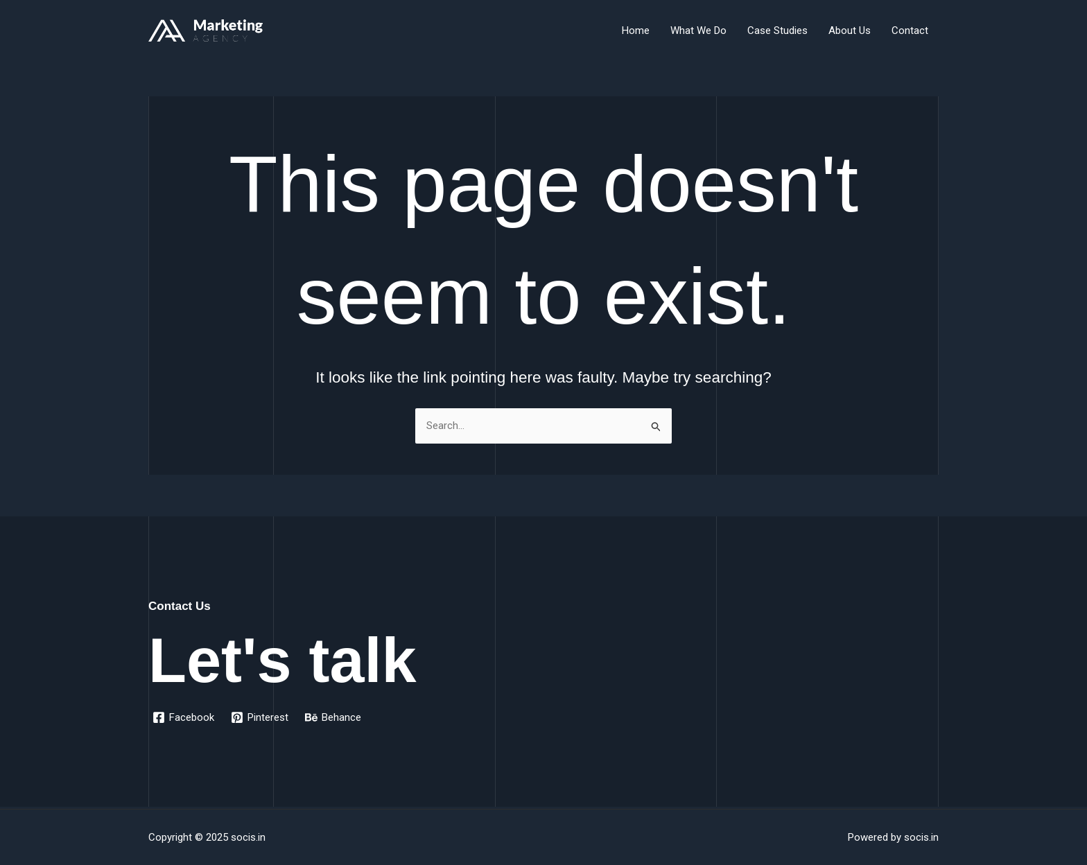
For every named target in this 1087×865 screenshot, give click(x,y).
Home (636, 30)
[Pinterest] (260, 717)
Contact (910, 30)
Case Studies (777, 30)
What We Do (698, 30)
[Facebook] (183, 717)
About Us (849, 30)
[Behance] (333, 717)
